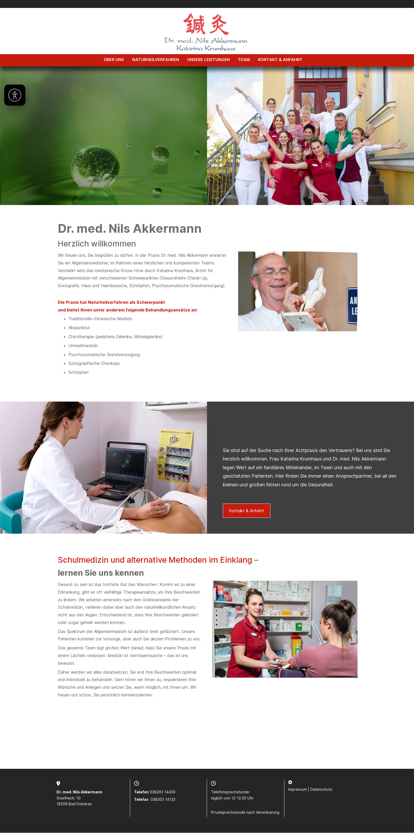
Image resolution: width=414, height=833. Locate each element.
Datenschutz (321, 789)
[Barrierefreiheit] (14, 95)
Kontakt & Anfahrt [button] (246, 511)
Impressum (297, 789)
